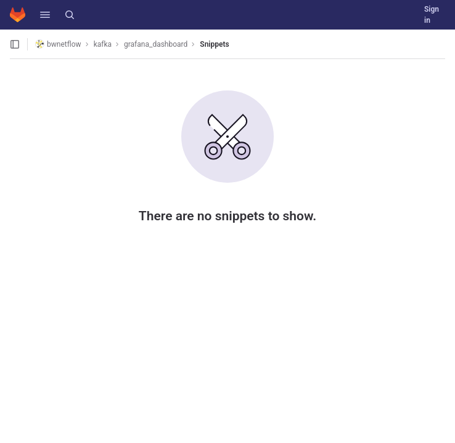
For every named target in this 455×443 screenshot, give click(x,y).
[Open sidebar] (15, 44)
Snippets (214, 44)
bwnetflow (58, 44)
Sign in (431, 15)
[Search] (70, 15)
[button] (45, 15)
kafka (103, 44)
